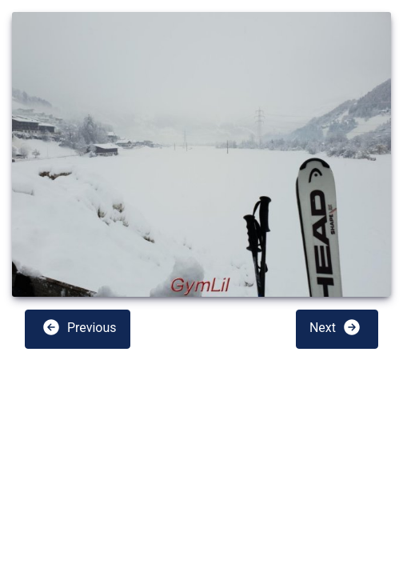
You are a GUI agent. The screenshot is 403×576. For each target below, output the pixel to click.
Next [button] (335, 327)
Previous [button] (79, 327)
